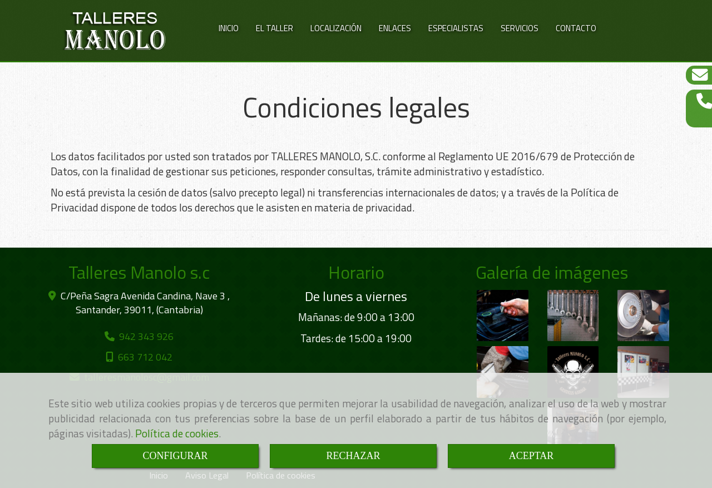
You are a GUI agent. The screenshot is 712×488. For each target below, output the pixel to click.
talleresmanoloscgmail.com (146, 371)
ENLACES (395, 28)
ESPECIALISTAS (455, 28)
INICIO (229, 28)
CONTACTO (576, 28)
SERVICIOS (519, 28)
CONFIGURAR (174, 455)
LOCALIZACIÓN (336, 28)
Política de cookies (177, 433)
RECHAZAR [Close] (353, 455)
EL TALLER (274, 28)
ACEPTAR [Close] (531, 455)
